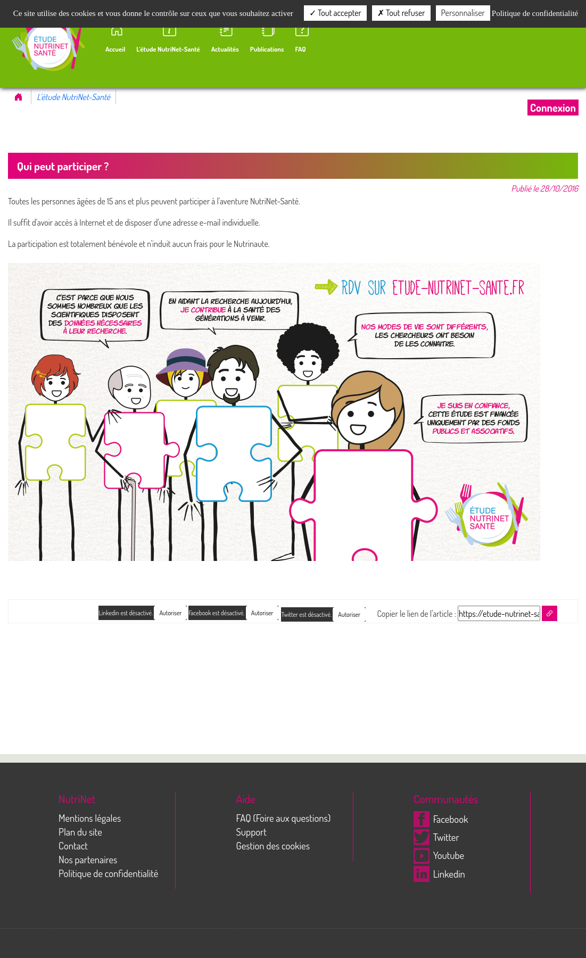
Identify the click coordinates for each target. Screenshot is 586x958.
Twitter (436, 837)
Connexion (553, 107)
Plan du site (80, 831)
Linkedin (439, 874)
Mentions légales (90, 818)
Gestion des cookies (273, 845)
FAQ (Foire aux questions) (283, 818)
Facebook (441, 819)
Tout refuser (401, 12)
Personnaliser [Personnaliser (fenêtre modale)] (463, 12)
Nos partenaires (88, 859)
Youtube (439, 855)
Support (251, 831)
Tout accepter (335, 12)
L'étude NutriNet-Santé (73, 97)
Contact (73, 845)
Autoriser (349, 614)
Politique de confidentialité (108, 873)
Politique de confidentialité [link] (535, 13)
